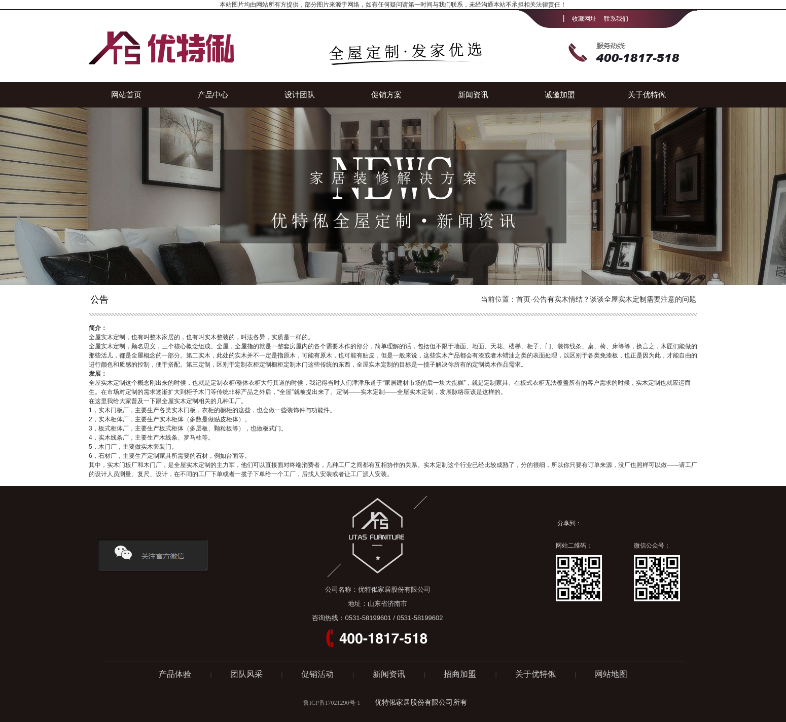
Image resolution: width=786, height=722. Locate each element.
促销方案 (386, 94)
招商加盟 (461, 674)
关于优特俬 (647, 94)
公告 (540, 299)
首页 (523, 299)
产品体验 (176, 674)
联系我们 (616, 18)
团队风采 (246, 674)
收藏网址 (584, 18)
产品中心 (213, 94)
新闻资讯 (473, 94)
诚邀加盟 (560, 94)
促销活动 (318, 674)
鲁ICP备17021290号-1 (332, 702)
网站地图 (611, 674)
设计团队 (299, 94)
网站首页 (126, 94)
